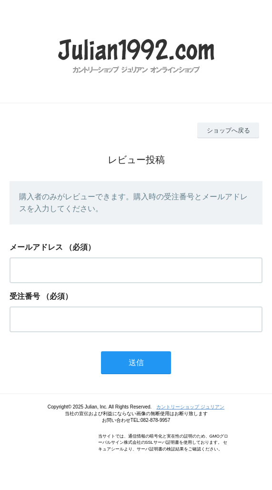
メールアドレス (36, 247)
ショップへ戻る (228, 130)
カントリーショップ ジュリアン (190, 406)
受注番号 (25, 296)
